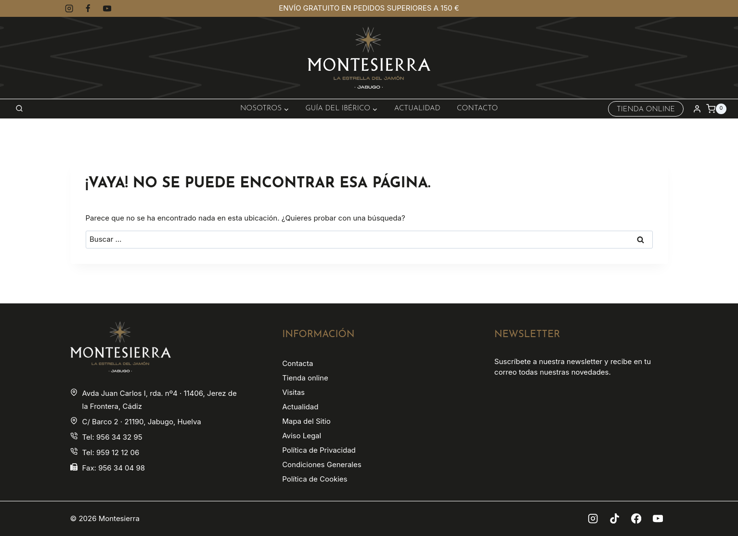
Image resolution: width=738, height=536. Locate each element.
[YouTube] (107, 8)
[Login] (697, 109)
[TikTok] (614, 518)
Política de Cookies (314, 479)
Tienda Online (646, 109)
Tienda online (305, 377)
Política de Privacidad (319, 450)
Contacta (297, 363)
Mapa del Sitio (306, 421)
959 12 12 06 (117, 452)
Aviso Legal (301, 435)
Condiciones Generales (321, 464)
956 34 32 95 (119, 437)
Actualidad (417, 108)
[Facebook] (88, 8)
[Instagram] (69, 8)
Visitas (293, 392)
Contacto (477, 108)
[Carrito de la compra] (716, 109)
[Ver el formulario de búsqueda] (19, 109)
